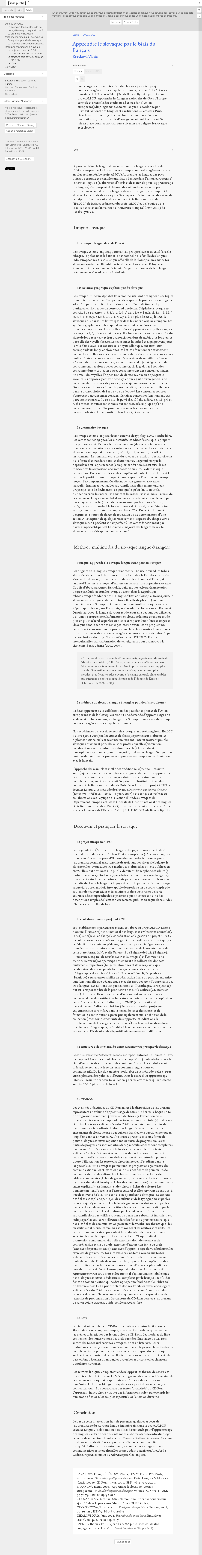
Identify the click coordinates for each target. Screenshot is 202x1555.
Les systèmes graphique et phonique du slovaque (34, 30)
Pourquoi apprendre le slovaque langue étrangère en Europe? (40, 40)
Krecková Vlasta (85, 56)
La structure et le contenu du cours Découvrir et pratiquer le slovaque (44, 56)
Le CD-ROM (14, 60)
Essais (76, 34)
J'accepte (116, 22)
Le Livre (12, 63)
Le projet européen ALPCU (22, 50)
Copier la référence (20, 125)
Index (19, 10)
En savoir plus (131, 22)
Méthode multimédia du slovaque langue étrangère (32, 36)
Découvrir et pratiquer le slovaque (22, 46)
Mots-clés (92, 71)
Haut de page (123, 1541)
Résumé (78, 71)
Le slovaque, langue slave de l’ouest (26, 26)
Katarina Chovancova (16, 87)
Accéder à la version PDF (19, 158)
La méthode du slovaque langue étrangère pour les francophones (42, 43)
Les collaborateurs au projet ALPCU (26, 53)
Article (29, 10)
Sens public (8, 10)
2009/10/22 (89, 34)
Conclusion (10, 66)
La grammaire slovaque (20, 33)
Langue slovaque (14, 23)
